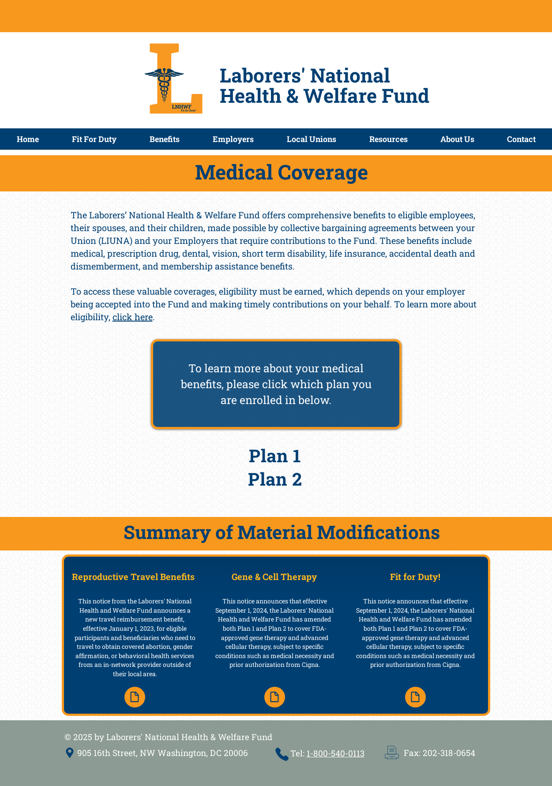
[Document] (134, 697)
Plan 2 (275, 478)
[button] (164, 141)
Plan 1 (275, 455)
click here (133, 316)
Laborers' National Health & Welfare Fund (324, 85)
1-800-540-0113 (335, 753)
